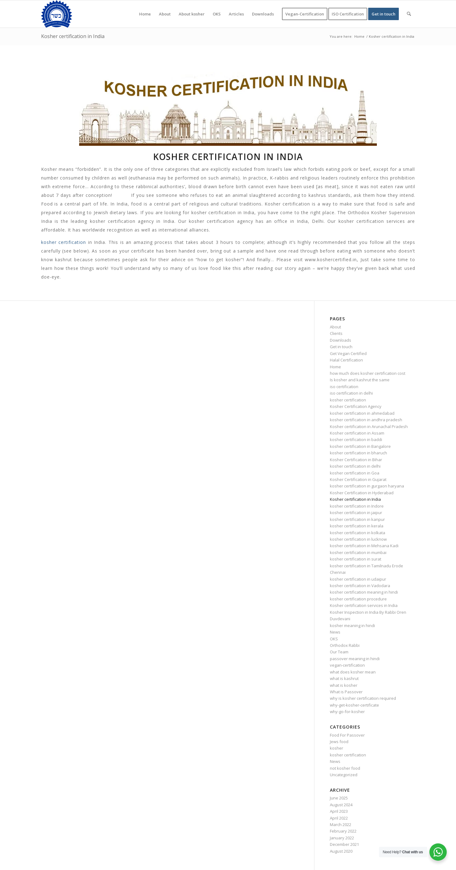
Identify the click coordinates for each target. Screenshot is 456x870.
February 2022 (343, 831)
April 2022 (339, 818)
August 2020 (341, 851)
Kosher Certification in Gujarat (358, 479)
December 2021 (344, 844)
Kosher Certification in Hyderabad (362, 493)
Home (335, 367)
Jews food (339, 741)
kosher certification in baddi (356, 439)
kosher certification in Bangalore (360, 446)
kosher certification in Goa (354, 473)
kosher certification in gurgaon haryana (367, 486)
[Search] (409, 14)
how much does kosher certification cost (367, 373)
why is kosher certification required (363, 698)
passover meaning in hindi (355, 658)
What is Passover (346, 692)
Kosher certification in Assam (357, 433)
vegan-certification (347, 665)
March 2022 (340, 824)
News (335, 632)
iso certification (344, 386)
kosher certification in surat (355, 559)
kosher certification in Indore (357, 506)
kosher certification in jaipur (356, 512)
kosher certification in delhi (355, 466)
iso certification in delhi (351, 393)
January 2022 (342, 838)
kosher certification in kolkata (357, 532)
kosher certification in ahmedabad (362, 413)
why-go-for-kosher (347, 711)
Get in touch (341, 346)
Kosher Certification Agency (355, 406)
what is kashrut (344, 678)
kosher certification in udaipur (358, 579)
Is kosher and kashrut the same (360, 380)
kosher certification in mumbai (358, 552)
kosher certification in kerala (356, 526)
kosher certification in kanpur (357, 519)
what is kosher (343, 685)
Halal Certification (346, 360)
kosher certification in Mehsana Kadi (364, 545)
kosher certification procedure (358, 599)
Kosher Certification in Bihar (356, 459)
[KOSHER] (56, 14)
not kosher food (345, 768)
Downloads (340, 340)
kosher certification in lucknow (358, 539)
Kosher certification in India (72, 36)
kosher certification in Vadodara (360, 585)
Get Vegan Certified (348, 353)
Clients (336, 333)
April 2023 (339, 811)
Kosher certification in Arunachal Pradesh (369, 426)
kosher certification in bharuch (358, 453)
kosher (336, 748)
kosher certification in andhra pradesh (366, 419)
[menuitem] (145, 14)
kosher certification (63, 242)
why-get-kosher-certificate (354, 705)
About (335, 327)
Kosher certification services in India (364, 605)
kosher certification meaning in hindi (364, 592)
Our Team (339, 652)
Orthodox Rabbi (345, 645)
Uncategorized (343, 774)
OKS (334, 639)
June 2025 (339, 798)
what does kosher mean (353, 672)
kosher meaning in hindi (352, 625)
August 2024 (341, 804)
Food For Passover (347, 735)
